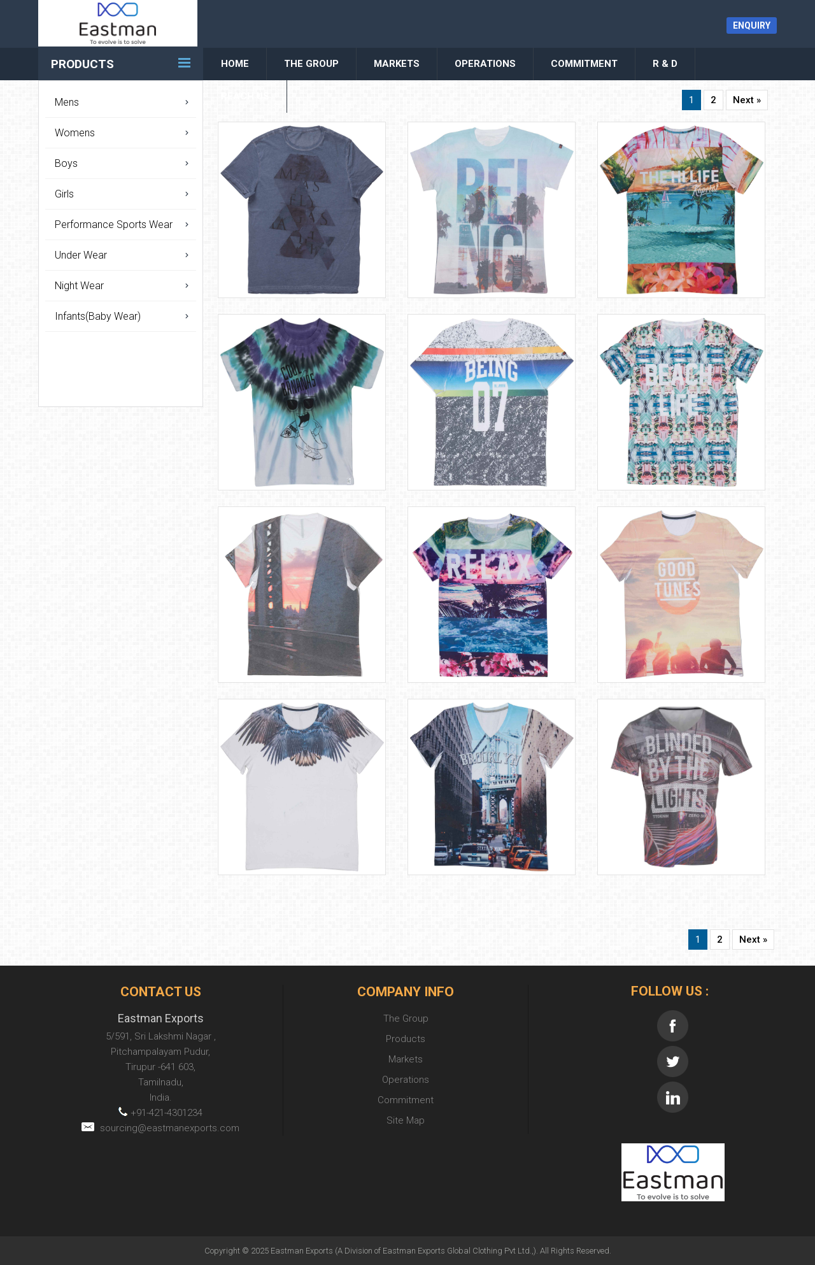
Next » (747, 100)
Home (235, 63)
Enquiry (751, 25)
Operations (485, 63)
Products (82, 64)
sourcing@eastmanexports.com (160, 1128)
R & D (665, 63)
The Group (311, 63)
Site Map (405, 1120)
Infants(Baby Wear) (98, 316)
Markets (397, 63)
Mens (67, 102)
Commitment (584, 63)
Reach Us (245, 96)
